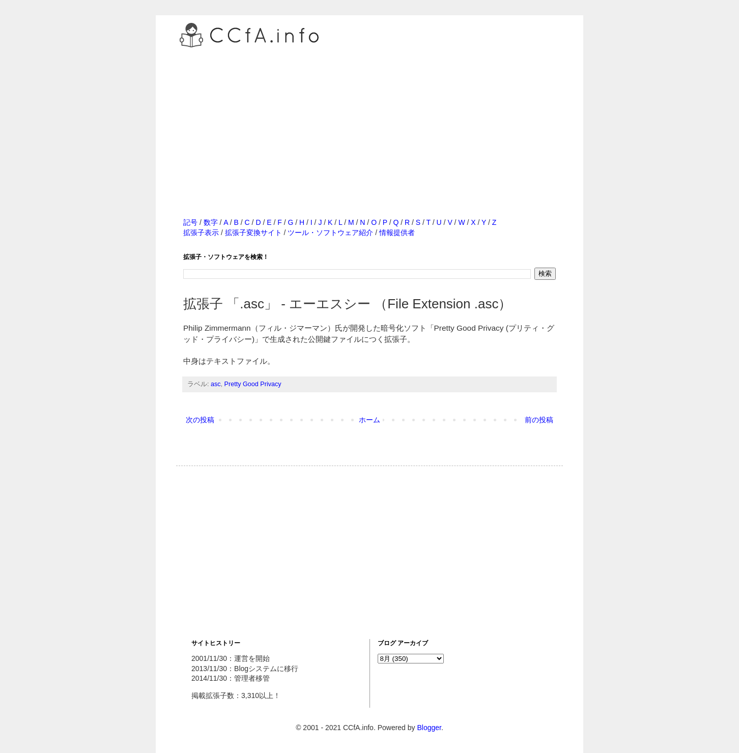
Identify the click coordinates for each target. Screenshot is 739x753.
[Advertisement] (369, 121)
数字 (211, 222)
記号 (190, 222)
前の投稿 (539, 420)
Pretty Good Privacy (252, 384)
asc (216, 384)
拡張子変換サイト (253, 232)
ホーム (369, 420)
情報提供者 (397, 232)
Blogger (429, 727)
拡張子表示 (201, 232)
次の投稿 (200, 420)
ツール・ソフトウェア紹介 (330, 232)
